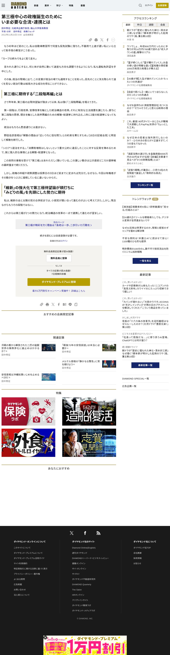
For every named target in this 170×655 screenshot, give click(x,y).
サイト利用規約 (20, 563)
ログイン (149, 5)
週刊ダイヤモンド (79, 553)
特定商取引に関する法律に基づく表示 (30, 569)
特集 (71, 5)
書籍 (83, 5)
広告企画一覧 (129, 386)
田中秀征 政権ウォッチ (24, 31)
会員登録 (162, 5)
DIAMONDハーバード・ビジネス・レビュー (90, 558)
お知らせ (137, 563)
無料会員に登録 (58, 258)
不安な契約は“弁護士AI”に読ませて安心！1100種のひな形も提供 (145, 240)
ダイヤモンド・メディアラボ (83, 611)
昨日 (139, 24)
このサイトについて (22, 548)
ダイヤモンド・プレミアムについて (28, 553)
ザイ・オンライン (79, 569)
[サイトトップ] (16, 5)
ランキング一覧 (145, 185)
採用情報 (137, 558)
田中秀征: (25, 28)
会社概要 (137, 553)
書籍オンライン (78, 563)
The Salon (77, 590)
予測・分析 (6, 31)
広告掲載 (18, 584)
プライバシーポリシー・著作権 (27, 574)
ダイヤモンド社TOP (142, 548)
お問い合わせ (20, 590)
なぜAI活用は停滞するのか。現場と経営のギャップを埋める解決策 (145, 229)
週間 (151, 24)
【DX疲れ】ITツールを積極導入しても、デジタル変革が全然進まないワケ (145, 219)
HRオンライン (78, 595)
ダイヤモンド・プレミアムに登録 (59, 282)
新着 (36, 5)
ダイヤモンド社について (144, 541)
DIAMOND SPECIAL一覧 (135, 378)
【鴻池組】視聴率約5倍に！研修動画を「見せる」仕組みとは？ (145, 208)
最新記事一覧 (145, 365)
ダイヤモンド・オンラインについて (30, 541)
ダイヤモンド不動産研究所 (83, 579)
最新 (128, 24)
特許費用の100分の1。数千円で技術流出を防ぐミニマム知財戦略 (145, 250)
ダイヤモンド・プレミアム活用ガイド (29, 558)
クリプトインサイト (80, 600)
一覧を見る (145, 261)
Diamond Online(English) (84, 548)
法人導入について (22, 595)
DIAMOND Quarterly (81, 584)
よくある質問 (19, 579)
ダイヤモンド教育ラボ (81, 605)
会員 (162, 24)
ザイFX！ (76, 574)
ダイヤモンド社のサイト (83, 541)
